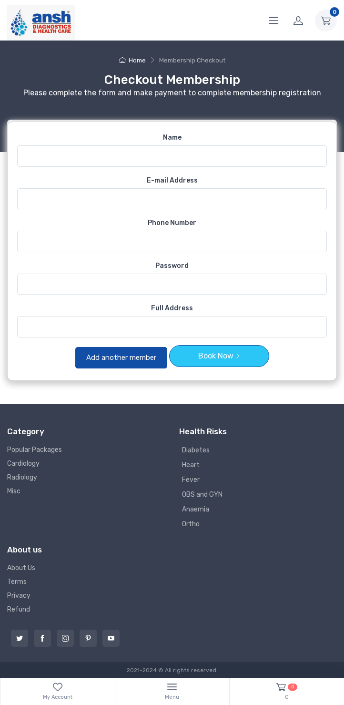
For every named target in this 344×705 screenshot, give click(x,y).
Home (132, 60)
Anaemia (195, 509)
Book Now (219, 355)
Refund (18, 609)
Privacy (18, 596)
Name (172, 137)
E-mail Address (172, 180)
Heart (191, 465)
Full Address (172, 308)
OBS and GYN (202, 494)
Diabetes (196, 450)
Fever (191, 480)
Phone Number (172, 223)
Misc (13, 491)
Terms (17, 582)
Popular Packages (34, 450)
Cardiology (23, 464)
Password (172, 266)
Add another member (121, 357)
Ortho (191, 524)
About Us (21, 568)
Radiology (22, 477)
